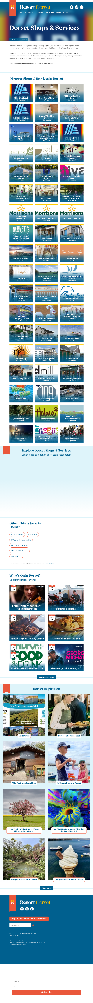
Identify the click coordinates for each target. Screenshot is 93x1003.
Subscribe (46, 992)
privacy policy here (69, 999)
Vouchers (50, 13)
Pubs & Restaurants (21, 540)
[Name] (46, 982)
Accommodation (19, 545)
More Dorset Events (46, 677)
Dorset (23, 13)
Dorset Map (49, 564)
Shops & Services (19, 551)
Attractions (17, 534)
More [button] (65, 13)
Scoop (20, 935)
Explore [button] (32, 13)
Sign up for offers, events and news (29, 919)
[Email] (46, 987)
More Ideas (46, 888)
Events (41, 13)
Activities (32, 534)
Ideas (58, 13)
